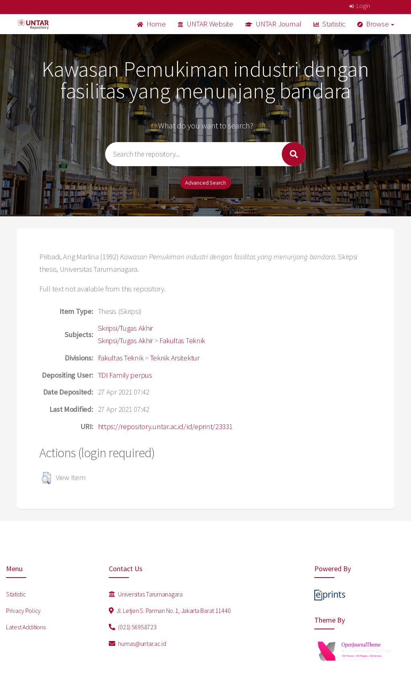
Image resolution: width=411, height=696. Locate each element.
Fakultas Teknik (182, 340)
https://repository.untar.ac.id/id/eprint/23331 (165, 426)
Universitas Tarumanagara (146, 594)
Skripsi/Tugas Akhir (125, 328)
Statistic (329, 23)
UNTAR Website (205, 23)
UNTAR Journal (273, 23)
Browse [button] (376, 23)
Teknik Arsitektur (174, 357)
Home (151, 23)
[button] (46, 478)
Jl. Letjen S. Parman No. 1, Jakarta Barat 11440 (169, 610)
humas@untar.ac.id (137, 643)
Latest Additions (26, 627)
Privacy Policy (23, 610)
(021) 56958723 (133, 627)
